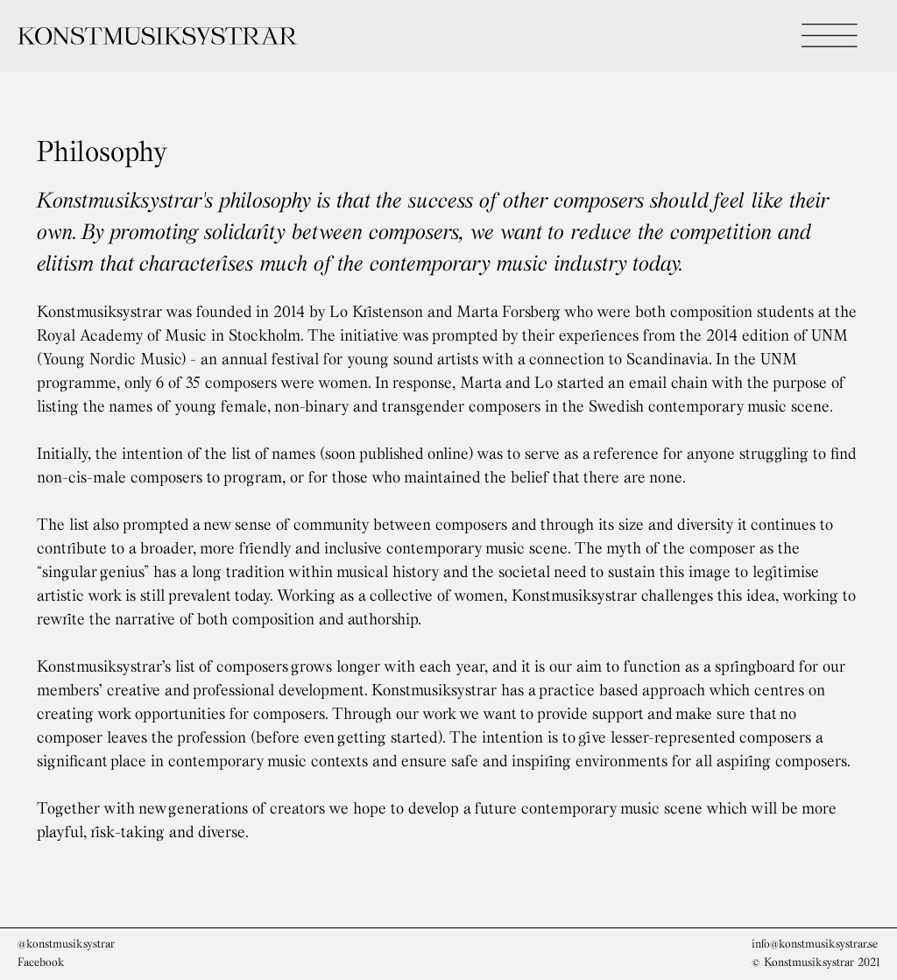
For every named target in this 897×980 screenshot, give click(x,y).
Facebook (41, 962)
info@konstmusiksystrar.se (815, 943)
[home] (293, 36)
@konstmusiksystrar (66, 943)
